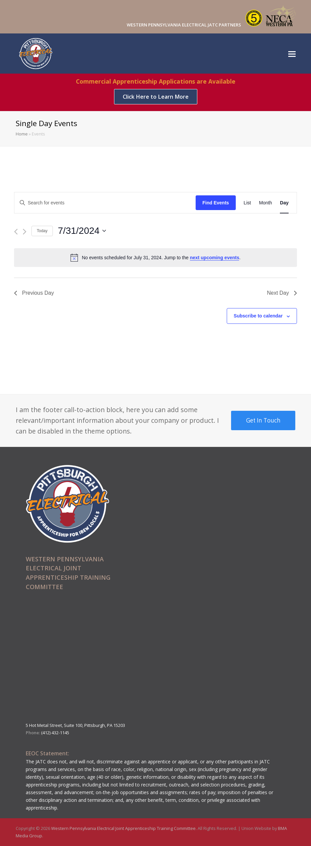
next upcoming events (214, 257)
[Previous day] (16, 231)
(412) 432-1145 (55, 733)
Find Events (215, 202)
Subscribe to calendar (258, 315)
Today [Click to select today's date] (42, 230)
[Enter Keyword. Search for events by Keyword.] (105, 202)
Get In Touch (263, 420)
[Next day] (24, 231)
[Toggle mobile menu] (292, 54)
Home (22, 134)
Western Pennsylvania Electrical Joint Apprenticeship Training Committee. (124, 828)
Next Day (282, 293)
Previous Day (34, 293)
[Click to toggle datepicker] (82, 231)
